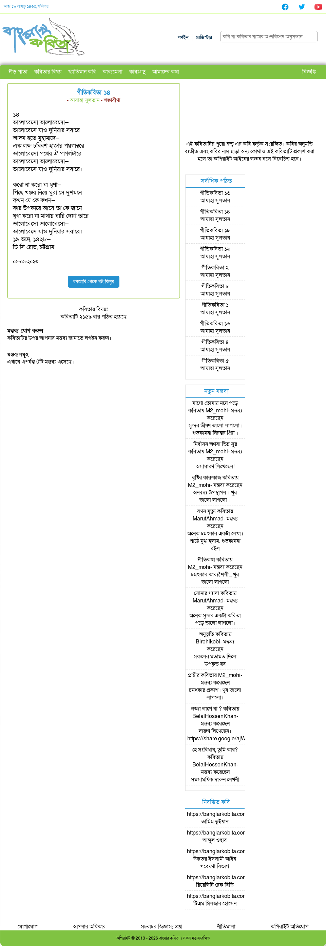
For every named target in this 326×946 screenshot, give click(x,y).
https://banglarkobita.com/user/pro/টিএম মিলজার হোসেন (229, 899)
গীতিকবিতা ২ (215, 267)
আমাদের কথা (165, 72)
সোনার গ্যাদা (206, 593)
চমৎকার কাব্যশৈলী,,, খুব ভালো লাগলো (215, 578)
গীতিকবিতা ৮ (215, 286)
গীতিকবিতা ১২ (215, 249)
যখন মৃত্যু (206, 511)
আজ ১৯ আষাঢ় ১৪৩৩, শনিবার (26, 6)
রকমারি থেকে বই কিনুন (93, 282)
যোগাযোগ (28, 926)
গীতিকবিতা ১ (215, 305)
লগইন (183, 37)
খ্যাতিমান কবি (82, 72)
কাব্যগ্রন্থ (137, 72)
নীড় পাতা (18, 72)
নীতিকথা (206, 559)
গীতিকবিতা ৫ (215, 361)
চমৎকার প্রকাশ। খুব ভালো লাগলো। (215, 693)
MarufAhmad (208, 518)
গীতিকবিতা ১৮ (215, 230)
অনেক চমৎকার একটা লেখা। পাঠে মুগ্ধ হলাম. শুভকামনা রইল (215, 541)
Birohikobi (208, 641)
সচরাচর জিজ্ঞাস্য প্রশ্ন (161, 926)
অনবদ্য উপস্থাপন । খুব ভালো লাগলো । (215, 496)
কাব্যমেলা (112, 72)
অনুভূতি (206, 634)
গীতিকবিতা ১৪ (215, 211)
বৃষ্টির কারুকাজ (206, 477)
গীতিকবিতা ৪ (215, 342)
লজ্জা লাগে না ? (206, 709)
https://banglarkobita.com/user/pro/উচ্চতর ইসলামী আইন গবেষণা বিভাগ (229, 859)
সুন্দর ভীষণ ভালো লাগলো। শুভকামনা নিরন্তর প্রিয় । (215, 429)
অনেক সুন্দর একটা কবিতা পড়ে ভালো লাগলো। (215, 619)
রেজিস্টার (204, 37)
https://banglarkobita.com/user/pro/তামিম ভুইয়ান (229, 817)
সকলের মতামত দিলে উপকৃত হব (215, 660)
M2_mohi (217, 410)
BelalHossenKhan (214, 716)
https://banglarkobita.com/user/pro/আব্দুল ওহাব (229, 836)
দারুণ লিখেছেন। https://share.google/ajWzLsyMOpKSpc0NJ (239, 734)
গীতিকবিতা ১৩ (215, 193)
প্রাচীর (193, 675)
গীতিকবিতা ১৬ (215, 323)
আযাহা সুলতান (84, 100)
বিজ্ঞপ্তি (309, 72)
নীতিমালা (226, 926)
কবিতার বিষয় (47, 72)
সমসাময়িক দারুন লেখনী (215, 779)
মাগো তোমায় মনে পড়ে (215, 403)
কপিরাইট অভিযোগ (289, 926)
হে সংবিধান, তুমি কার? (215, 750)
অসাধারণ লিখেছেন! (215, 466)
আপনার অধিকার (89, 926)
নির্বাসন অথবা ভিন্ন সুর (215, 444)
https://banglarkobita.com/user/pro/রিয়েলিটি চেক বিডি (229, 881)
